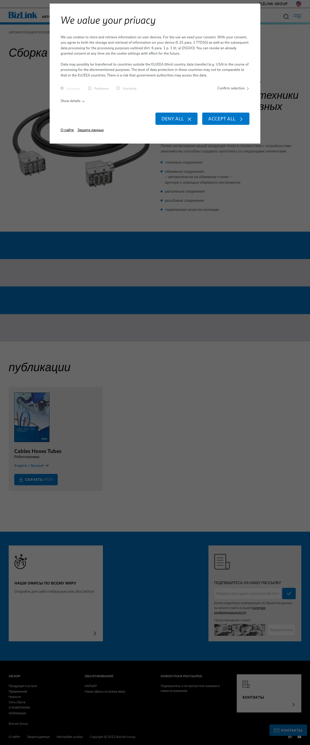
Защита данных (91, 130)
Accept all (226, 118)
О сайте (67, 130)
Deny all (176, 118)
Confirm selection (233, 88)
